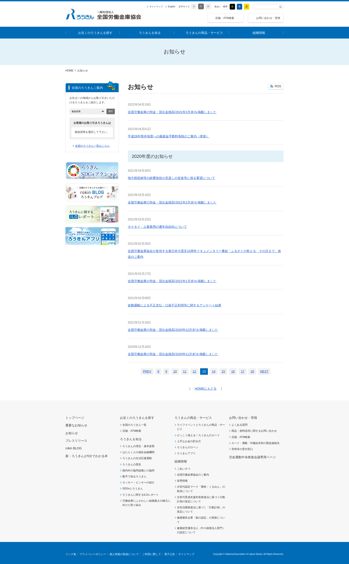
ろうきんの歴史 (131, 464)
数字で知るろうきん (134, 476)
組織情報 (180, 461)
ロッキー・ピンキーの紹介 (138, 482)
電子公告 (169, 554)
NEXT (264, 371)
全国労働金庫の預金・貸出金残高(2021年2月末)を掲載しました (172, 202)
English (171, 7)
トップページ (74, 417)
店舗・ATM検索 (224, 18)
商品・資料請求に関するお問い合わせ (254, 430)
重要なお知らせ (76, 425)
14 (213, 371)
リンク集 (70, 554)
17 (242, 371)
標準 (225, 6)
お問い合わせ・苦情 (268, 18)
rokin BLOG (73, 448)
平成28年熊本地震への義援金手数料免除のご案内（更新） (168, 136)
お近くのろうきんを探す (137, 417)
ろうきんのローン (187, 447)
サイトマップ (156, 7)
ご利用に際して (151, 554)
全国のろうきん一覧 (134, 424)
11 (185, 371)
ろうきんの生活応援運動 (137, 458)
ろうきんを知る (131, 439)
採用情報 (182, 480)
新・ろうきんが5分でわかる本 (86, 456)
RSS (278, 86)
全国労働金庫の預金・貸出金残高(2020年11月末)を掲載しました (173, 354)
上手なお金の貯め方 (189, 441)
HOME (69, 70)
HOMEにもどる (206, 388)
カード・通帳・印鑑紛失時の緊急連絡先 (255, 443)
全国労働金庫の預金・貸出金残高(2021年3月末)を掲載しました (172, 112)
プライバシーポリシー (92, 554)
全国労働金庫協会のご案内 (193, 474)
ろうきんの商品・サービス (193, 417)
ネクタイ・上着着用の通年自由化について (157, 226)
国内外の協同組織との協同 (138, 470)
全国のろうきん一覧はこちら (92, 145)
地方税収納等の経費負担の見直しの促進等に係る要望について (171, 178)
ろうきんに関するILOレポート (140, 494)
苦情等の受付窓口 (242, 449)
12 (194, 371)
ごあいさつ (183, 468)
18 (252, 371)
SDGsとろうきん (132, 488)
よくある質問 (239, 424)
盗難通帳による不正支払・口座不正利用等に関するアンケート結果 (174, 305)
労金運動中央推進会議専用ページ (252, 457)
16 (233, 371)
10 (175, 371)
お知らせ (71, 433)
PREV (147, 371)
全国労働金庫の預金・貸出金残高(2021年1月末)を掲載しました (172, 281)
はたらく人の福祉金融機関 (138, 452)
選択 (110, 111)
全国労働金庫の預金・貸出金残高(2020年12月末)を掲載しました (173, 330)
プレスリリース (76, 440)
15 (223, 371)
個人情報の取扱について (124, 554)
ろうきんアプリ (186, 453)
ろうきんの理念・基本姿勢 (138, 446)
